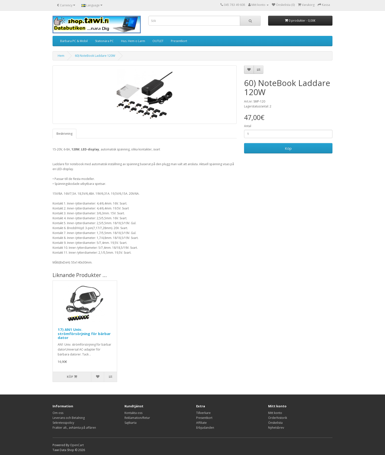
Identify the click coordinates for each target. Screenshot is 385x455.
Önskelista (275, 423)
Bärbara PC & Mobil (74, 41)
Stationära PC (104, 41)
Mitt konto (275, 413)
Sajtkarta (130, 423)
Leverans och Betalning (69, 418)
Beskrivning (64, 134)
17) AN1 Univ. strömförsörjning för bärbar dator (84, 333)
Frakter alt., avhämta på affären (74, 428)
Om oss (58, 413)
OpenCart (77, 445)
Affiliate (201, 423)
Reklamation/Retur (137, 418)
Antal (247, 126)
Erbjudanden (205, 428)
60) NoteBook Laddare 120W (95, 56)
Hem (61, 56)
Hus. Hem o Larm (133, 41)
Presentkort (179, 41)
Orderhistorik (277, 418)
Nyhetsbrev (276, 428)
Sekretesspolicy (63, 423)
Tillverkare (203, 413)
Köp (288, 148)
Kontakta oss (133, 413)
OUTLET (158, 41)
